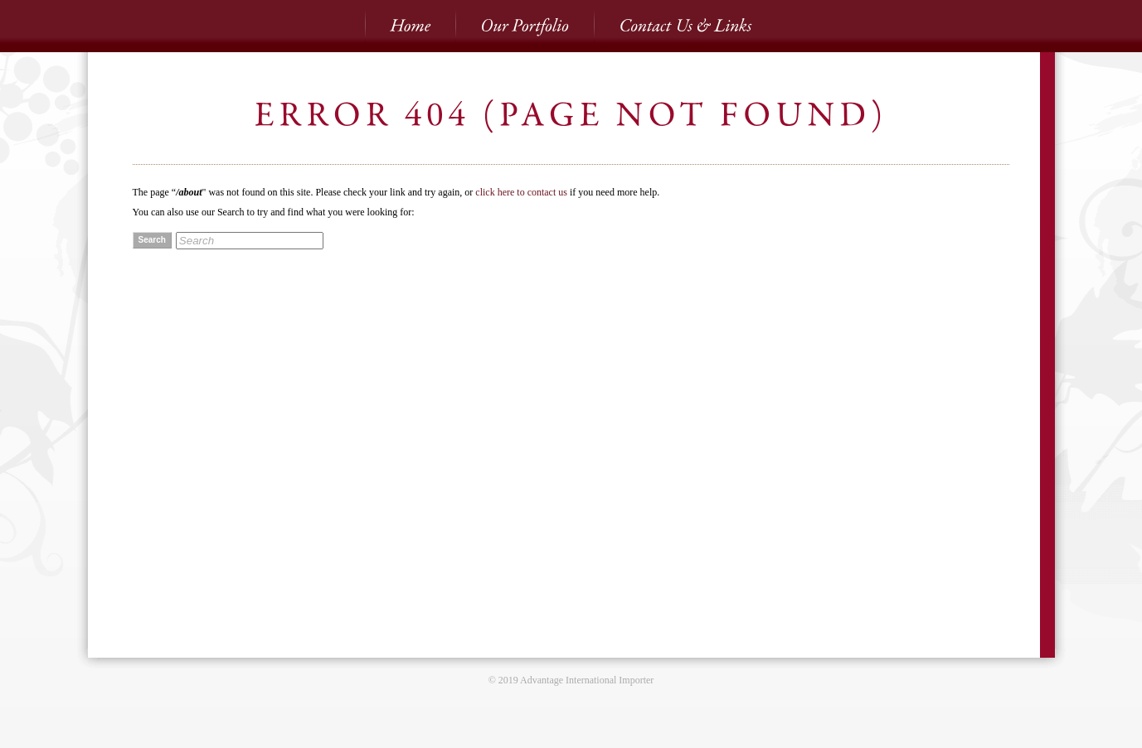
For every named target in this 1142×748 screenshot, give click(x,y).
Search (152, 239)
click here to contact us (521, 192)
